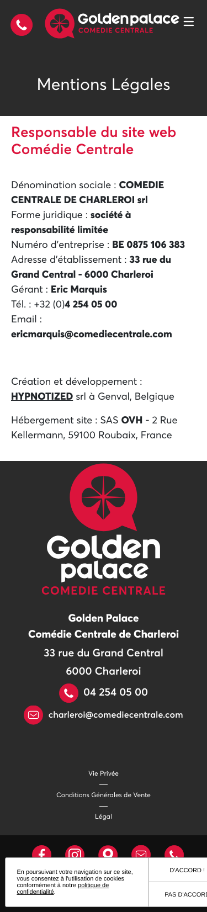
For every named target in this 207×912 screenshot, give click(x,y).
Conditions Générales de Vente (103, 795)
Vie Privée (103, 774)
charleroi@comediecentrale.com (103, 715)
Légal (103, 817)
